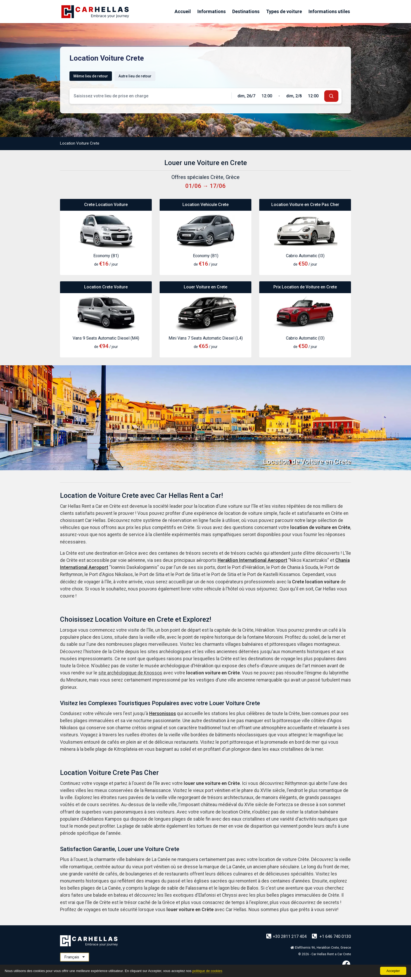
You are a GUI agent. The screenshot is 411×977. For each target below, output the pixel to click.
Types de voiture (284, 11)
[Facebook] (346, 964)
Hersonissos (162, 713)
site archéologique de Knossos (130, 672)
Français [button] (74, 957)
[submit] (331, 96)
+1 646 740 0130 (331, 936)
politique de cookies (207, 971)
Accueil (183, 11)
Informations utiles (329, 11)
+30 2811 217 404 (287, 936)
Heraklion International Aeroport (252, 560)
